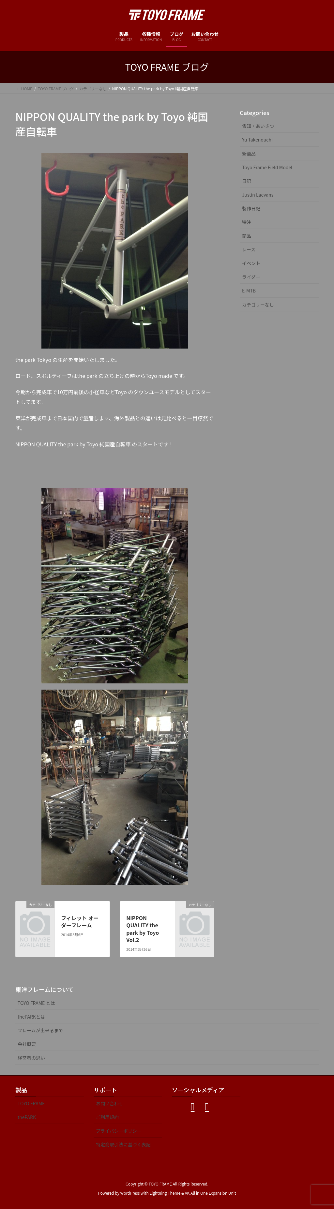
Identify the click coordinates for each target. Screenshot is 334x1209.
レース (248, 249)
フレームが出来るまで (40, 1030)
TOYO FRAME (31, 1103)
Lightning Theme (164, 1193)
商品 (246, 235)
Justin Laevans (257, 194)
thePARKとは (31, 1016)
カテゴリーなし (258, 304)
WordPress (130, 1193)
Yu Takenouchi (257, 139)
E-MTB (249, 290)
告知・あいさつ (258, 126)
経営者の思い (31, 1057)
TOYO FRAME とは (36, 1003)
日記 (246, 181)
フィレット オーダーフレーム (80, 921)
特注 (246, 222)
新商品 (249, 153)
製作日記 (251, 208)
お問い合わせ (109, 1103)
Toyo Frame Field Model (267, 167)
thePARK (27, 1117)
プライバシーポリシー (119, 1130)
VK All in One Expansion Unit (210, 1193)
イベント (251, 263)
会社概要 (27, 1044)
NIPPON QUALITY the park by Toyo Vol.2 (142, 929)
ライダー (251, 277)
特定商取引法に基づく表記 (123, 1144)
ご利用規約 (107, 1117)
